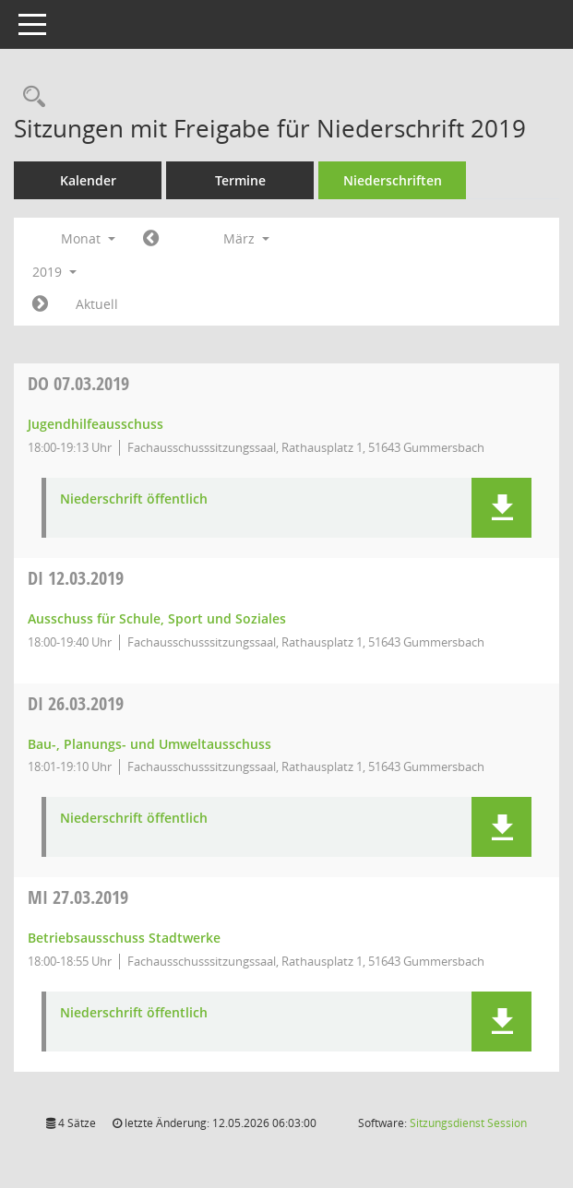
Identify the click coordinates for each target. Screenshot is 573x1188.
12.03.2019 (76, 577)
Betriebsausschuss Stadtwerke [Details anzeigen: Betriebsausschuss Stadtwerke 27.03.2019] (124, 937)
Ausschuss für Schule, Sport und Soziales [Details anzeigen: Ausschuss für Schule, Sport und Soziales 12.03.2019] (157, 618)
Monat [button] (88, 238)
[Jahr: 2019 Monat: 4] (40, 304)
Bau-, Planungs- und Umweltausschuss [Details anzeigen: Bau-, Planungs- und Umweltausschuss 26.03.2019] (149, 744)
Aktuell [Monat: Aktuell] (97, 304)
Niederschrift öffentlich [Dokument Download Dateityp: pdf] (134, 499)
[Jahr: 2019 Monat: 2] (151, 238)
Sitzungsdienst (468, 1123)
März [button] (246, 238)
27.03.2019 (78, 897)
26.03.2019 (76, 703)
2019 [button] (54, 271)
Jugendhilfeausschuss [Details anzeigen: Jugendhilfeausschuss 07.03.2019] (95, 424)
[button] (501, 508)
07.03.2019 (78, 383)
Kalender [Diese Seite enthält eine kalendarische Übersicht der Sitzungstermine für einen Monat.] (88, 180)
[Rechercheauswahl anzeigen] (29, 97)
